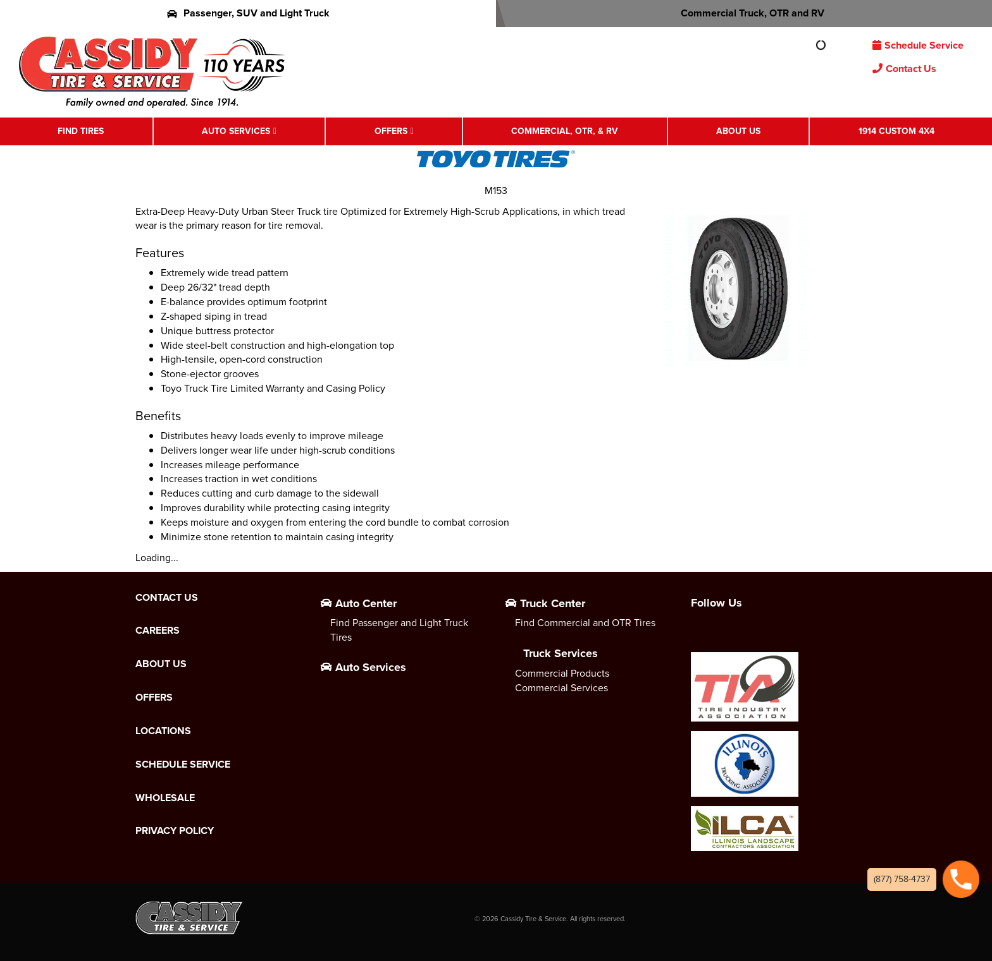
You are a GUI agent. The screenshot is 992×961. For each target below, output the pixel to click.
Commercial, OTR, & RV (564, 131)
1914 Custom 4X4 (896, 131)
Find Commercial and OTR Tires (585, 622)
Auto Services (236, 131)
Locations (163, 731)
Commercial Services (561, 687)
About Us (738, 131)
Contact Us (904, 68)
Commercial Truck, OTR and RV (744, 13)
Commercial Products (562, 673)
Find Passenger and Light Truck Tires (399, 629)
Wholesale (165, 798)
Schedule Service (918, 45)
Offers (391, 131)
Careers (157, 631)
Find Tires (81, 131)
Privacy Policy (174, 831)
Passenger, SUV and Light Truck (248, 13)
